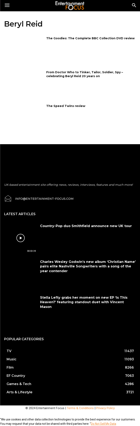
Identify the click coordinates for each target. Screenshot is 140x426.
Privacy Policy (105, 408)
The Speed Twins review (65, 106)
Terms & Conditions (80, 408)
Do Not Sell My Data (103, 423)
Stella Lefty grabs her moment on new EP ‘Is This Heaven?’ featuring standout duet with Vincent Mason (83, 302)
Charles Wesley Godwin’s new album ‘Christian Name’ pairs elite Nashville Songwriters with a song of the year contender (88, 266)
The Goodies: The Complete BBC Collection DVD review (90, 38)
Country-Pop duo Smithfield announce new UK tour (86, 226)
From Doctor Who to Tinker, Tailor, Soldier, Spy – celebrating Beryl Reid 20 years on (84, 74)
